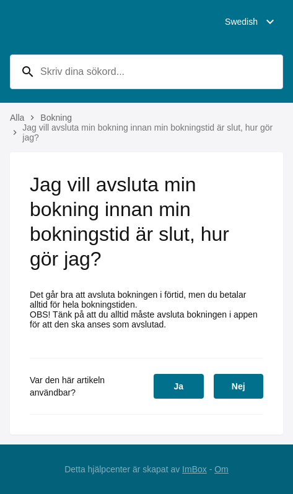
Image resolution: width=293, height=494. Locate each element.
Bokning (56, 118)
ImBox (194, 469)
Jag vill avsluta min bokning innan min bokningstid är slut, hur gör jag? (147, 132)
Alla (17, 118)
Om (221, 469)
